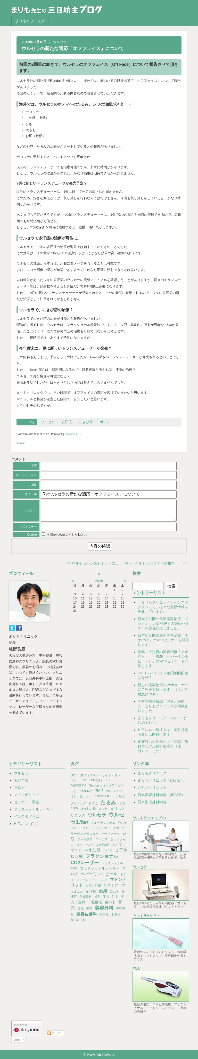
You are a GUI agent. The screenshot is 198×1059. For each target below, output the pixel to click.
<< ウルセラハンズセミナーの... (92, 563)
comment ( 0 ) (73, 434)
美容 (89, 908)
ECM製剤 (95, 780)
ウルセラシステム (103, 822)
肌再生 (104, 914)
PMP (98, 791)
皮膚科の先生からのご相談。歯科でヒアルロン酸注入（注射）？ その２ (163, 746)
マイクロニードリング (91, 880)
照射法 (96, 902)
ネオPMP (102, 845)
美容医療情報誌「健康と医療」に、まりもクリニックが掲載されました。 (163, 706)
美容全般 (21, 780)
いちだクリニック (152, 787)
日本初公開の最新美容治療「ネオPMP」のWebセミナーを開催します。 (163, 640)
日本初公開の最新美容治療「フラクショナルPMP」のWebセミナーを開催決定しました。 (163, 623)
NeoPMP (85, 791)
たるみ (108, 802)
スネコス (101, 839)
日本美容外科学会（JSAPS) (160, 795)
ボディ (105, 422)
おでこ (93, 803)
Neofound (78, 785)
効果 (103, 891)
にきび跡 (86, 422)
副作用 (91, 891)
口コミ (114, 891)
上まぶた (77, 891)
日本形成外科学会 (152, 802)
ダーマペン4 (85, 845)
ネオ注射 (92, 850)
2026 (99, 581)
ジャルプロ (85, 839)
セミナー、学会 (26, 802)
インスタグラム (26, 816)
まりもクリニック (29, 21)
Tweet (21, 443)
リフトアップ (114, 885)
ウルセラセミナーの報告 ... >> (161, 563)
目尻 (80, 908)
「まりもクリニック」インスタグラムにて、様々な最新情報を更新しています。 (163, 607)
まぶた (103, 809)
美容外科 (104, 908)
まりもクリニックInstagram (160, 780)
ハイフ (107, 850)
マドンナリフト (26, 795)
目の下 (110, 902)
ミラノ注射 (93, 885)
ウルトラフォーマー (96, 828)
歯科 (97, 896)
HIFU (108, 780)
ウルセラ (60, 42)
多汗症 (66, 422)
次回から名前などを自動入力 (67, 534)
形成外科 (85, 896)
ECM (82, 780)
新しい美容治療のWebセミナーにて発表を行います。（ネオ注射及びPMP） (163, 689)
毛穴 (106, 896)
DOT (74, 775)
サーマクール (110, 834)
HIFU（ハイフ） (27, 824)
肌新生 (116, 914)
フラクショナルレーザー (34, 809)
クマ (116, 828)
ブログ (19, 787)
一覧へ (126, 563)
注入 (115, 896)
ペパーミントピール (99, 874)
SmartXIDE (104, 796)
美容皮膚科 (86, 914)
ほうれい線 (88, 809)
